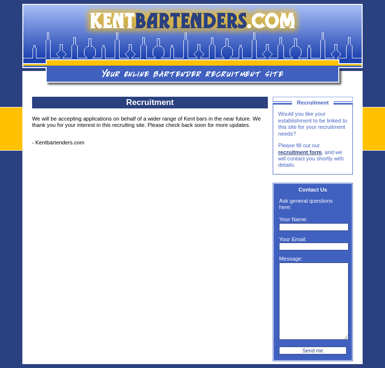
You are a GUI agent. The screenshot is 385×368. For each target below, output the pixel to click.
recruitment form (300, 152)
